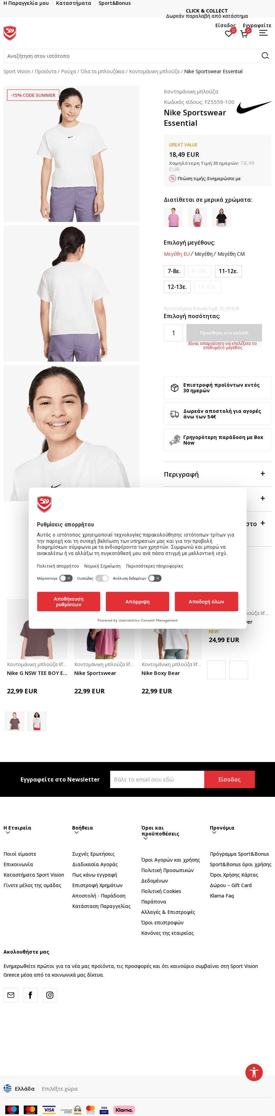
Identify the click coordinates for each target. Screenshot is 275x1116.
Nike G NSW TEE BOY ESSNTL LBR (37, 672)
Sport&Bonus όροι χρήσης (241, 864)
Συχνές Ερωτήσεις (93, 854)
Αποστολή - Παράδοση (98, 895)
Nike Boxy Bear (161, 672)
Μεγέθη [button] (203, 254)
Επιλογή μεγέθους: (189, 242)
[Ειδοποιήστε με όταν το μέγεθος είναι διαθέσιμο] (200, 271)
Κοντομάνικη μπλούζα (154, 71)
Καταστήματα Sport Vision (33, 874)
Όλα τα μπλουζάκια (102, 71)
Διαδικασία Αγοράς (95, 864)
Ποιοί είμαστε (19, 854)
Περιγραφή (214, 473)
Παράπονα (153, 901)
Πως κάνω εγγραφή (94, 874)
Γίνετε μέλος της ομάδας (32, 885)
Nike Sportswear (95, 672)
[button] (137, 56)
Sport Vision (16, 71)
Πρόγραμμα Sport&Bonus (239, 854)
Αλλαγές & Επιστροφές (168, 912)
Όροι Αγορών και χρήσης (170, 859)
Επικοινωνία (18, 864)
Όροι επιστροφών (162, 922)
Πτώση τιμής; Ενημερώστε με (209, 178)
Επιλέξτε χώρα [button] (59, 1088)
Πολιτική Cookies (161, 891)
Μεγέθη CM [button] (231, 254)
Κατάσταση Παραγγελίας (101, 906)
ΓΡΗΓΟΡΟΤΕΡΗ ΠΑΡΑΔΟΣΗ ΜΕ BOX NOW (137, 10)
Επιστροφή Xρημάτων (97, 885)
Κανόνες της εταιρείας (167, 933)
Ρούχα (68, 71)
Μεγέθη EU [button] (177, 254)
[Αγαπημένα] (228, 33)
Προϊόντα (45, 71)
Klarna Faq (222, 895)
